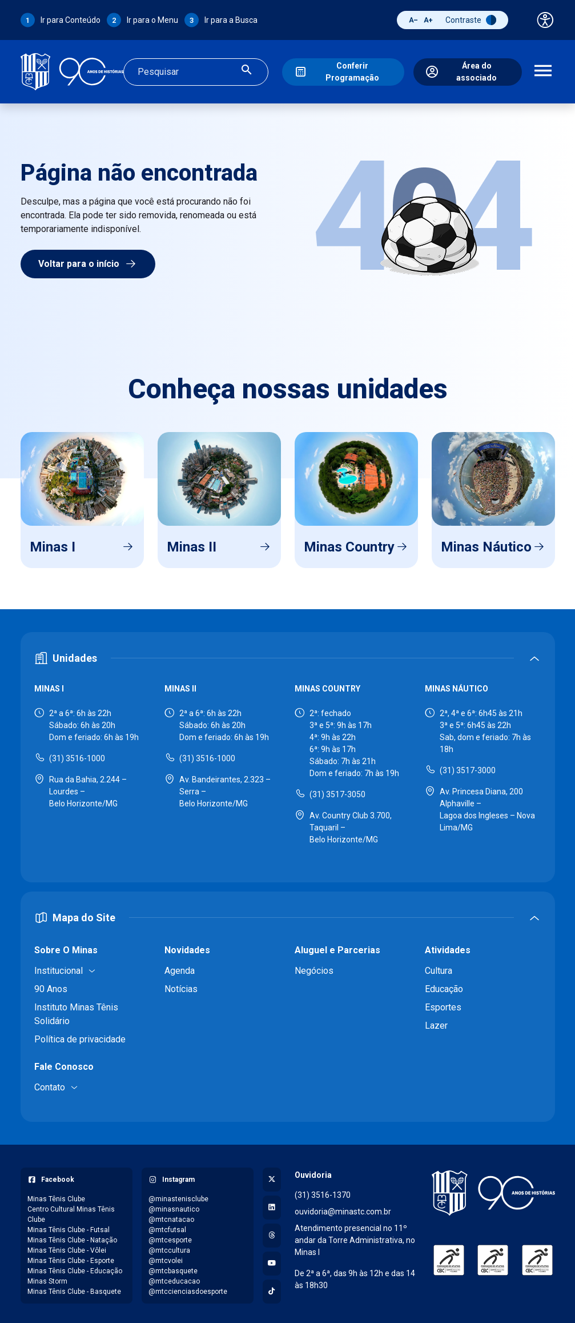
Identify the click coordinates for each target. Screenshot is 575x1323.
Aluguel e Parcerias (337, 946)
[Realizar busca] (246, 70)
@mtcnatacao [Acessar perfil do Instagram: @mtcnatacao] (171, 1216)
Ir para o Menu (152, 20)
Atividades (448, 946)
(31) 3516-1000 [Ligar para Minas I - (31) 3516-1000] (77, 755)
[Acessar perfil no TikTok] (272, 1288)
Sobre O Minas (66, 946)
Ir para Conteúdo (70, 20)
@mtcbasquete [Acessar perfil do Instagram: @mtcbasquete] (173, 1268)
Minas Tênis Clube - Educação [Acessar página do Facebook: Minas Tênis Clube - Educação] (74, 1268)
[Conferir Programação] (343, 70)
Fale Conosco (64, 1063)
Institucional (58, 967)
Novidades (187, 946)
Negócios (314, 967)
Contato (49, 1083)
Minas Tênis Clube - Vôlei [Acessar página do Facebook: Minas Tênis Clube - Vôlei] (66, 1247)
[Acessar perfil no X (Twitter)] (272, 1176)
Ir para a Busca (231, 20)
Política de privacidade (80, 1035)
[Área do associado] (467, 70)
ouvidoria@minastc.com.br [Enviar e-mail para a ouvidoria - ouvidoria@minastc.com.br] (343, 1208)
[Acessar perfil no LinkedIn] (272, 1204)
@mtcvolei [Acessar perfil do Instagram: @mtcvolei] (165, 1257)
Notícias (181, 985)
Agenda (179, 967)
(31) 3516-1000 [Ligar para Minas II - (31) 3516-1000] (207, 755)
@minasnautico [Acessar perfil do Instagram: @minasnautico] (173, 1206)
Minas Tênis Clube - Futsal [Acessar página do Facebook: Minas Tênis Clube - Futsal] (68, 1226)
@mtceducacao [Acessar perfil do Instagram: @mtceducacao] (174, 1278)
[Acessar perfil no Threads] (272, 1232)
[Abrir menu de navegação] (543, 70)
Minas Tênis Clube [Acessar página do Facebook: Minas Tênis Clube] (56, 1196)
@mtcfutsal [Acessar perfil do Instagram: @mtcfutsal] (167, 1226)
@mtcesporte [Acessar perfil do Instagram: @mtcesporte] (170, 1237)
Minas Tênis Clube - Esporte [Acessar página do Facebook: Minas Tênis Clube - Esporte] (70, 1257)
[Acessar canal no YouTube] (272, 1260)
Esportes (443, 1003)
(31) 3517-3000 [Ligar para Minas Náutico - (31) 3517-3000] (468, 767)
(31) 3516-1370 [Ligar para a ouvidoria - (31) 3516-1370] (323, 1191)
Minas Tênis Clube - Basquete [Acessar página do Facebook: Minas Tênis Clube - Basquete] (74, 1288)
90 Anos (50, 985)
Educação (444, 985)
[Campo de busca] (186, 70)
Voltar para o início (88, 260)
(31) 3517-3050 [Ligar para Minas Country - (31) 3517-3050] (337, 791)
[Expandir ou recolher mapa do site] (287, 914)
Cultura (438, 967)
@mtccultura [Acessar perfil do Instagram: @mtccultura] (169, 1247)
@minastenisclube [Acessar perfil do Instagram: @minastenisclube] (178, 1196)
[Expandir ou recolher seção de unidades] (287, 655)
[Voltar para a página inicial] (493, 1189)
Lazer (436, 1022)
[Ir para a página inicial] (72, 70)
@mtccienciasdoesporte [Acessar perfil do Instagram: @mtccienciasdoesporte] (187, 1288)
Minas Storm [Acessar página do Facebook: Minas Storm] (47, 1278)
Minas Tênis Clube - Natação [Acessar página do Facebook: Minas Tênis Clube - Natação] (72, 1237)
